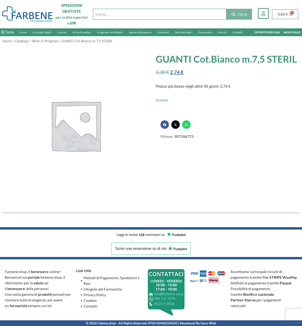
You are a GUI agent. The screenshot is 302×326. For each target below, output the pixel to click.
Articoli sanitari (82, 32)
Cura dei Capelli (42, 32)
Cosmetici (163, 32)
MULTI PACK (292, 32)
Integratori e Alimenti (110, 32)
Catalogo (22, 41)
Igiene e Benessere (140, 32)
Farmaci (62, 32)
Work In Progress (45, 41)
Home (23, 32)
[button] (164, 124)
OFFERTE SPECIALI (267, 32)
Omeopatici (205, 32)
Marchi (222, 32)
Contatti (237, 32)
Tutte (7, 32)
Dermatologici (183, 32)
